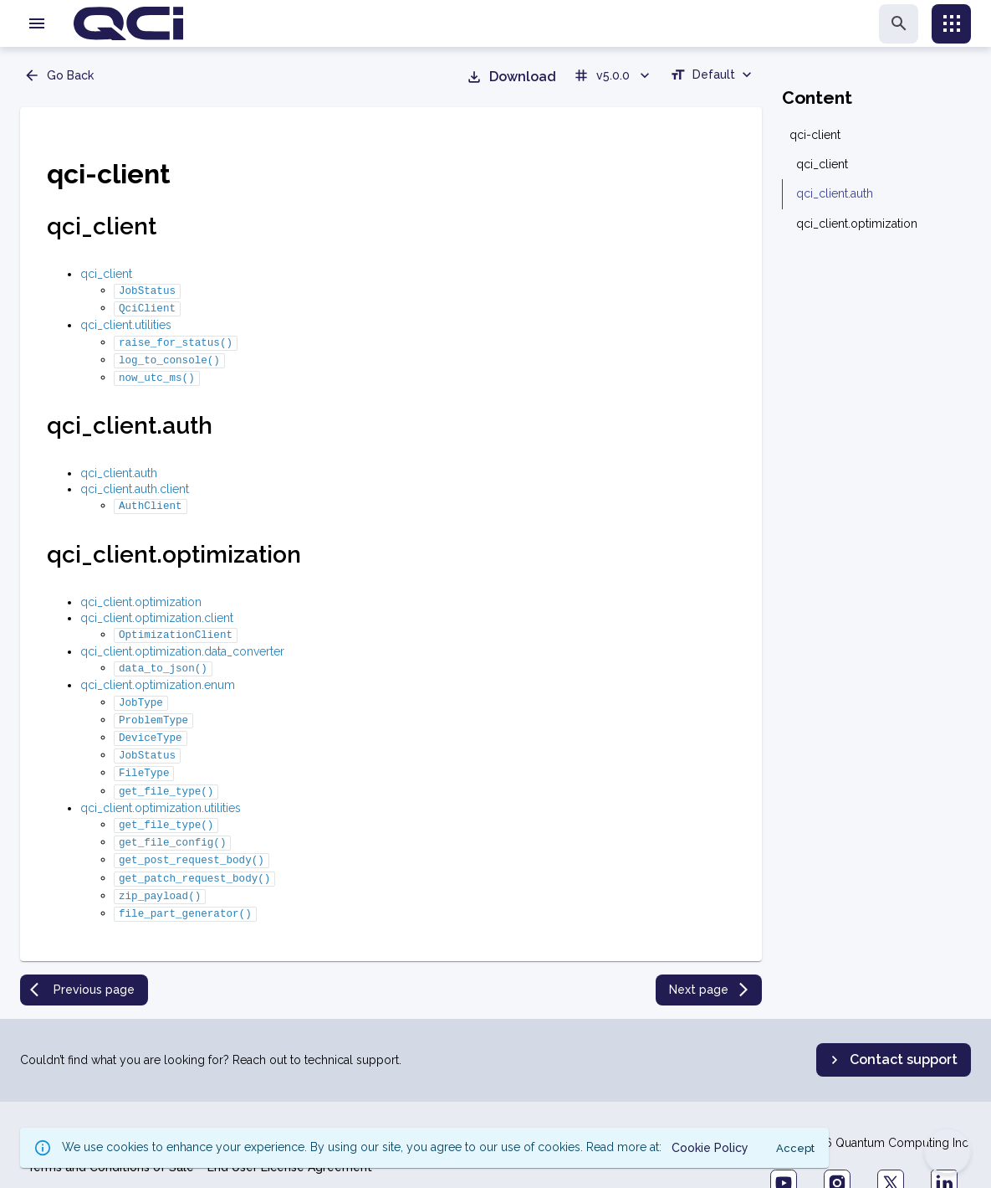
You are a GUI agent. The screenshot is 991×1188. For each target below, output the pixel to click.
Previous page (82, 956)
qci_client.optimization (141, 592)
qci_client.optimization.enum (157, 671)
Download (511, 77)
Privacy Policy (66, 1103)
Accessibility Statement (545, 1103)
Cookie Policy (157, 1103)
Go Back (58, 75)
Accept (795, 1148)
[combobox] (712, 77)
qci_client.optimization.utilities (160, 784)
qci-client (814, 134)
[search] (898, 24)
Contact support (892, 1026)
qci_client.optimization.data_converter (182, 639)
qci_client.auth (118, 464)
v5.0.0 (613, 75)
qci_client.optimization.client (156, 608)
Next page (710, 956)
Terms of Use (247, 1103)
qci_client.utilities (125, 321)
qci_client (106, 273)
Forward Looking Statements (381, 1103)
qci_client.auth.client (134, 480)
